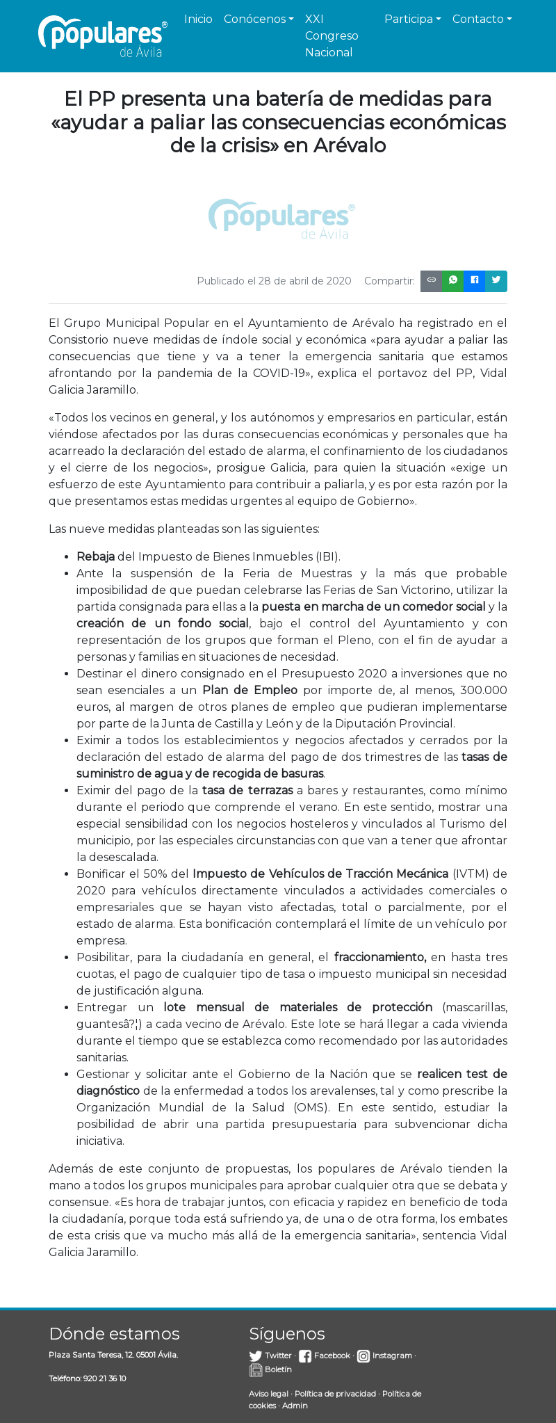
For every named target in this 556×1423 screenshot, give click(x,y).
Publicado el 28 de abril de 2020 (274, 281)
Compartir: (389, 281)
